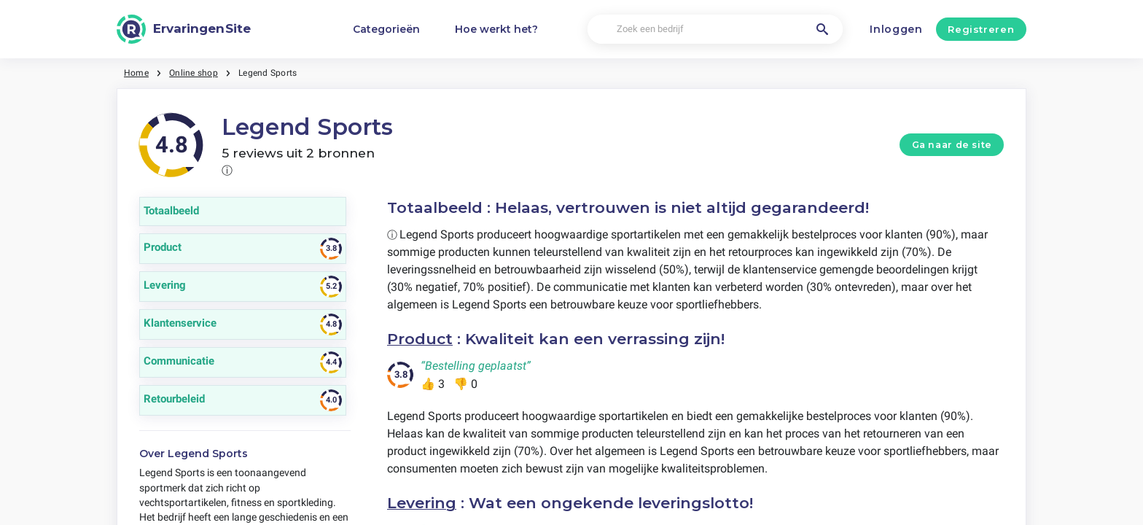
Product (420, 339)
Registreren (981, 29)
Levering (421, 503)
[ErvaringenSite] (184, 29)
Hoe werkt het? (496, 29)
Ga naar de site (952, 144)
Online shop (193, 73)
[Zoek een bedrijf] (715, 29)
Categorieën (386, 29)
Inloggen (896, 29)
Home (136, 73)
